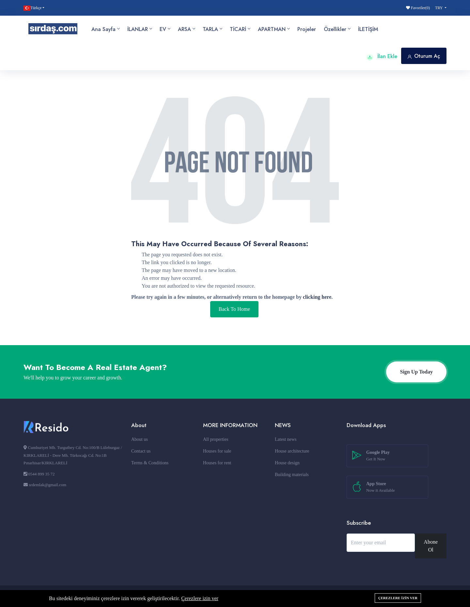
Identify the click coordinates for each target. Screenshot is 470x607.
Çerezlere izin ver (199, 598)
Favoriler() (418, 8)
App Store (380, 487)
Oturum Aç (424, 56)
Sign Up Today (416, 372)
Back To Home (234, 309)
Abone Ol (431, 545)
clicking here (317, 297)
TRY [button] (439, 8)
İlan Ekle (382, 56)
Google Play (378, 456)
